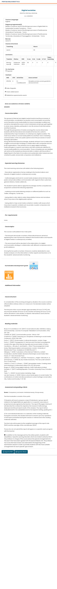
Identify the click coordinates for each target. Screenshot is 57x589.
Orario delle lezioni (12, 92)
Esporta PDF (8, 452)
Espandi (8, 71)
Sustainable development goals (16, 266)
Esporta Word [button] (21, 452)
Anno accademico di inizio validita (17, 104)
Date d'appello (11, 88)
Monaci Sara (8, 63)
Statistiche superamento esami (16, 95)
